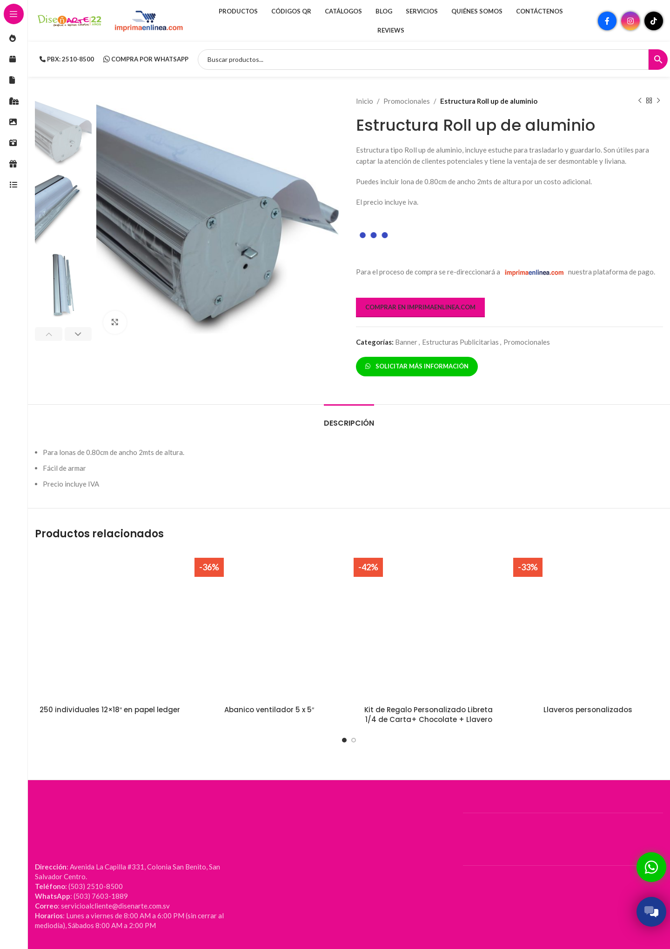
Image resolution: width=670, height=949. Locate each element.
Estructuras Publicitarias (460, 342)
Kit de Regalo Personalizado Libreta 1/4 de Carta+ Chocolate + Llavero (428, 714)
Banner (406, 342)
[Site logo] (70, 20)
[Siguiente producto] (658, 101)
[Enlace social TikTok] (653, 21)
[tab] (349, 418)
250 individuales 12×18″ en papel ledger (110, 710)
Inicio (364, 101)
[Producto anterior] (639, 101)
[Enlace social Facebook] (607, 21)
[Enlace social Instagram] (630, 21)
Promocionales (406, 101)
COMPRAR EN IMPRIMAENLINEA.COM (420, 307)
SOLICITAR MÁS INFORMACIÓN (417, 366)
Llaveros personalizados (587, 710)
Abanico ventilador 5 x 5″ (269, 710)
